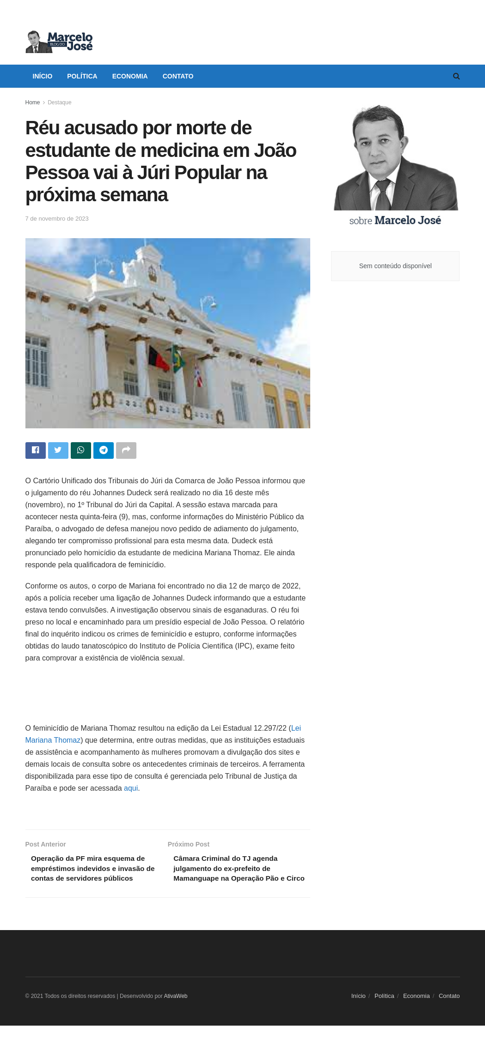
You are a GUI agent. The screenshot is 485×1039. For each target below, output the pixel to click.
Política (82, 76)
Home (32, 102)
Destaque (59, 102)
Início (43, 76)
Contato (178, 76)
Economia (130, 76)
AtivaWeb (175, 1009)
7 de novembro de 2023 (57, 218)
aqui (131, 789)
